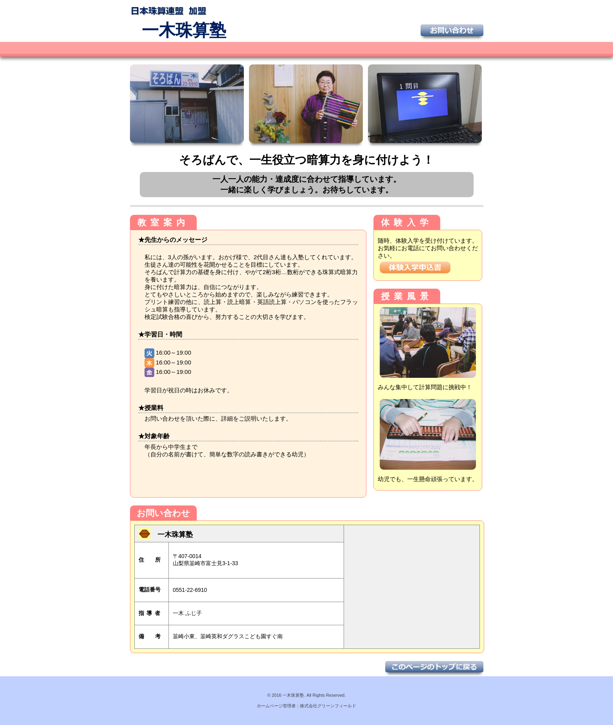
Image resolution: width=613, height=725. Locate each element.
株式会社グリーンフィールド (328, 705)
